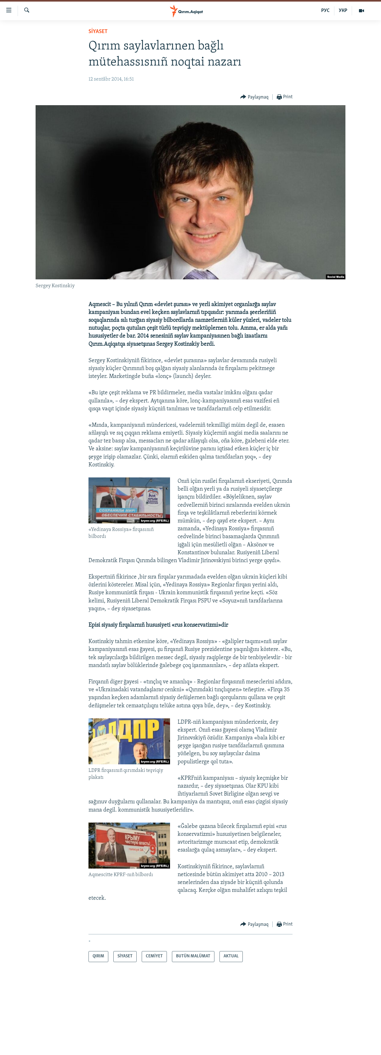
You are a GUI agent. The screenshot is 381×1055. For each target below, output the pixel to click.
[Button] (254, 97)
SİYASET (98, 32)
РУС (325, 10)
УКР (343, 10)
